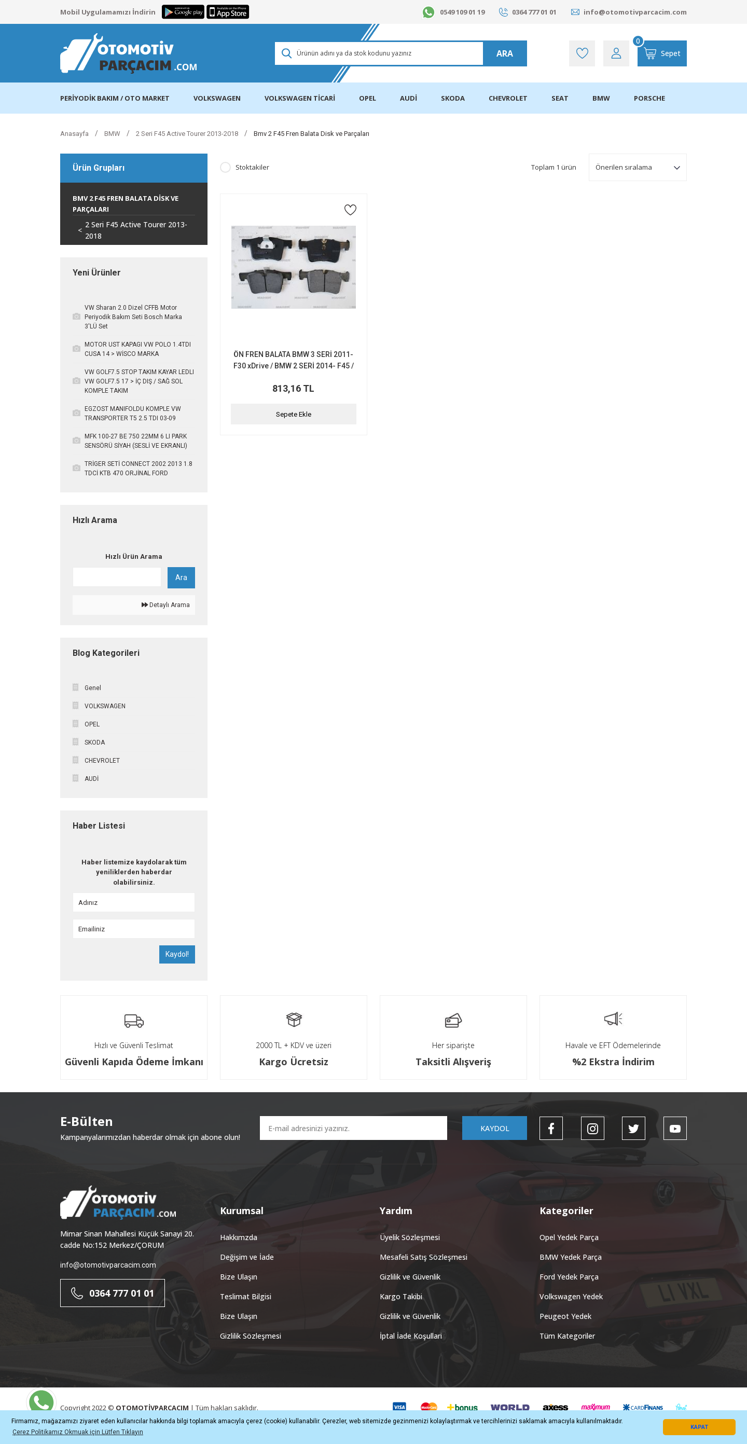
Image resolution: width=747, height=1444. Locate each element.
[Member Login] (616, 53)
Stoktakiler (252, 167)
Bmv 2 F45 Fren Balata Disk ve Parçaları (311, 133)
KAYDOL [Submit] (494, 1128)
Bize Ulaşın (238, 1277)
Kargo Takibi (401, 1296)
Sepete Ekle (293, 414)
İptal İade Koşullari (411, 1336)
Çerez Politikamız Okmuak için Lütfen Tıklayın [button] (77, 1432)
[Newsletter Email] (353, 1128)
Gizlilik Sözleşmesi (250, 1336)
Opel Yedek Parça (569, 1237)
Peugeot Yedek (565, 1316)
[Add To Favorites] (350, 209)
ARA (504, 53)
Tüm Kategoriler (567, 1336)
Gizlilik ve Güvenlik (410, 1277)
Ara (181, 577)
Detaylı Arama (166, 605)
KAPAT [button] (699, 1427)
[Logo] (128, 53)
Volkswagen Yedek (571, 1296)
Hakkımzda (238, 1237)
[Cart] (662, 53)
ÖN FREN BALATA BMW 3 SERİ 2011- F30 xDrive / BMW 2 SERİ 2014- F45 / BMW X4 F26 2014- (293, 361)
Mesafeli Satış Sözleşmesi (423, 1257)
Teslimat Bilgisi (245, 1296)
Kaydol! (177, 954)
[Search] (400, 53)
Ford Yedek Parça (569, 1277)
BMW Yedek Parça (571, 1257)
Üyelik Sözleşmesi (410, 1237)
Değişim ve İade (247, 1257)
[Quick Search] (117, 577)
